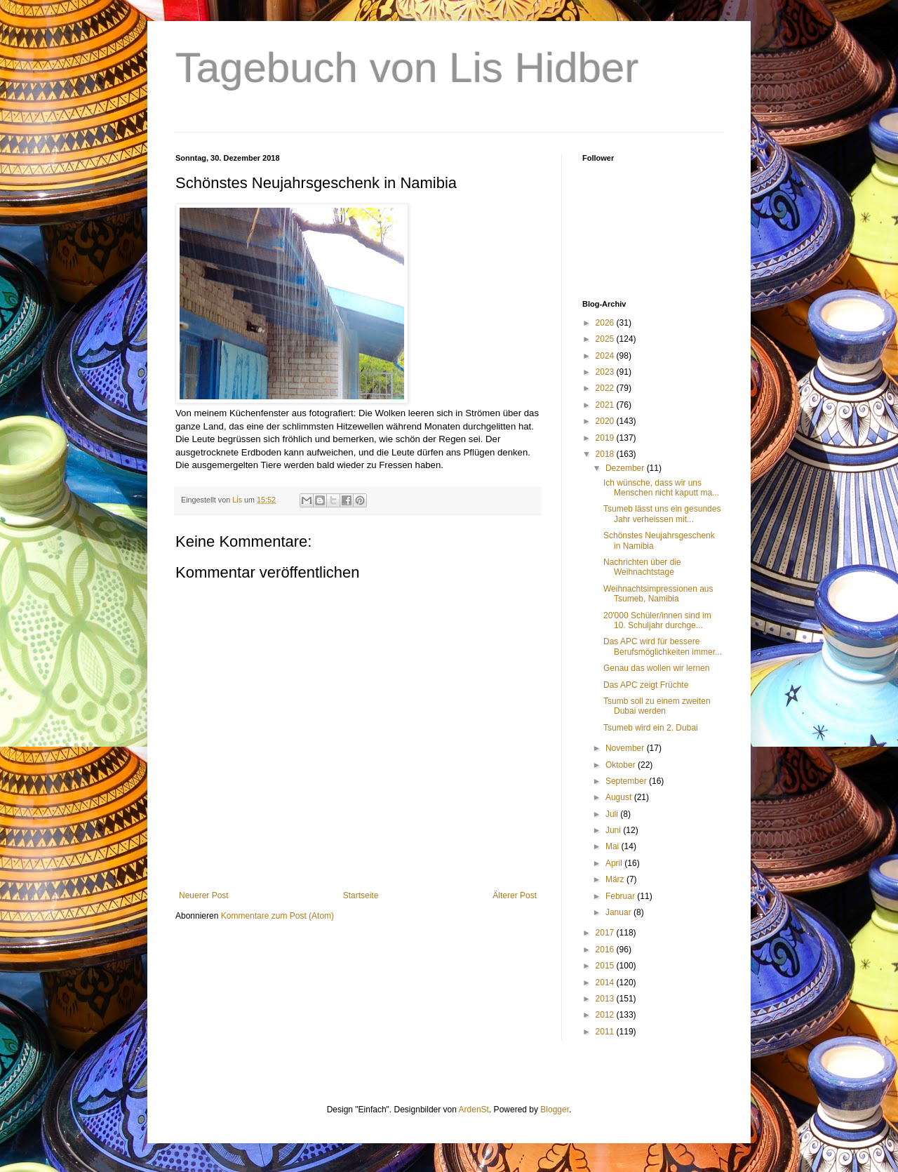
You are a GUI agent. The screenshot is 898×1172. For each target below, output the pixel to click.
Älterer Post (514, 895)
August (619, 797)
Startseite (361, 895)
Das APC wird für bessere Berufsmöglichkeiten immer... (662, 646)
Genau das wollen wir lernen (656, 668)
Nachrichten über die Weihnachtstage (642, 567)
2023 (606, 372)
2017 (606, 933)
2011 (606, 1032)
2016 (606, 949)
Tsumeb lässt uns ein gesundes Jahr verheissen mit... (662, 514)
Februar (621, 896)
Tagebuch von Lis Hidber (406, 67)
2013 (606, 999)
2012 (606, 1015)
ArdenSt (474, 1109)
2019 (606, 438)
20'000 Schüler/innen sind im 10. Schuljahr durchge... (657, 620)
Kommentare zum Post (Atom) (277, 916)
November (626, 748)
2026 (606, 323)
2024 (606, 356)
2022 (606, 388)
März (615, 879)
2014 (606, 982)
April (614, 863)
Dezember (626, 468)
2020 (606, 421)
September (627, 781)
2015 (606, 966)
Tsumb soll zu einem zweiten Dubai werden (657, 706)
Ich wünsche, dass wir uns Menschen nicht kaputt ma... (661, 488)
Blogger (554, 1109)
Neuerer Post (204, 895)
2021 (606, 405)
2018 (606, 454)
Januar (619, 912)
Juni (614, 830)
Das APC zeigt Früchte (645, 685)
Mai (613, 846)
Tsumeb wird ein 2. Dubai (650, 728)
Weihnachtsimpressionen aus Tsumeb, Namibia (658, 594)
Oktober (621, 765)
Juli (612, 814)
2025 (606, 339)
